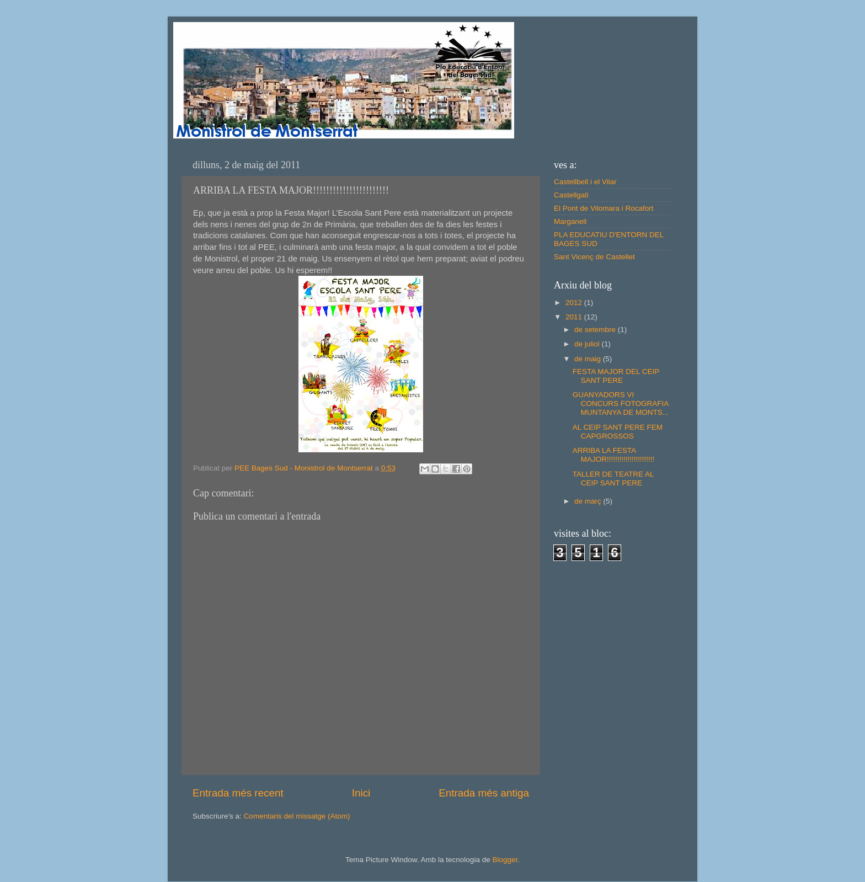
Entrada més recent (238, 793)
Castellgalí (571, 195)
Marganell (570, 221)
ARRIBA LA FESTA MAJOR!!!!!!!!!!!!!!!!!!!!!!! (614, 454)
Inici (361, 793)
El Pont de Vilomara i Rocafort (604, 208)
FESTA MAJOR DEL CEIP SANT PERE (616, 375)
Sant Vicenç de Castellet (594, 257)
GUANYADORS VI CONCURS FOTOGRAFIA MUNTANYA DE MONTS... (621, 403)
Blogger (504, 860)
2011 (574, 317)
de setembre (596, 329)
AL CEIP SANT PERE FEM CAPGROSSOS (618, 431)
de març (589, 501)
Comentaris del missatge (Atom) (297, 816)
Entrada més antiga (484, 793)
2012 (574, 302)
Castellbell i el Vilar (585, 182)
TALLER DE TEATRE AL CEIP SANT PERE (613, 478)
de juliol (588, 344)
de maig (588, 359)
